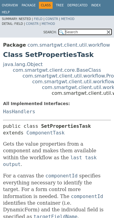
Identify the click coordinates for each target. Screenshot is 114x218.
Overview (10, 5)
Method (67, 19)
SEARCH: (50, 32)
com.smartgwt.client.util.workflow (68, 45)
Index (96, 5)
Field (38, 19)
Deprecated (77, 5)
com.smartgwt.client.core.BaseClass (57, 70)
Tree (60, 5)
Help (5, 12)
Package (29, 5)
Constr (51, 19)
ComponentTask (45, 133)
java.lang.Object (23, 64)
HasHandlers (19, 111)
